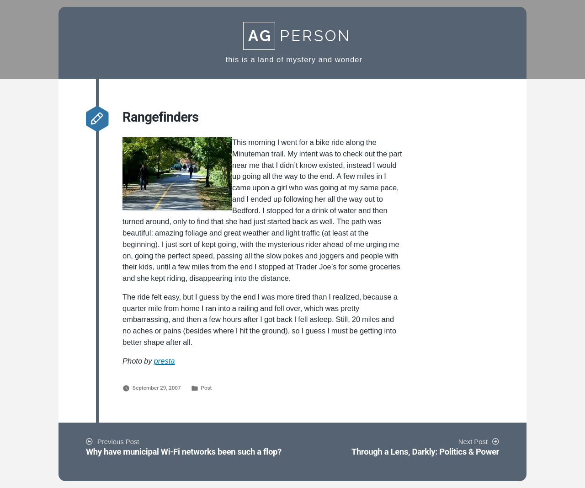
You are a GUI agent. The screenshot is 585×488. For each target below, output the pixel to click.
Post (206, 388)
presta (164, 361)
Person (297, 36)
